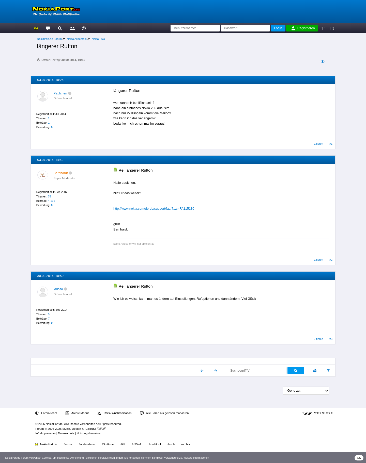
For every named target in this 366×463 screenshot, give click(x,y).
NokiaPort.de (46, 444)
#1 (330, 143)
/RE (122, 444)
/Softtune (108, 444)
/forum (68, 444)
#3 (330, 338)
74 (49, 196)
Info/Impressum (45, 433)
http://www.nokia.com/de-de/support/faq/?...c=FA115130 (153, 208)
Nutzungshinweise (88, 433)
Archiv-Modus (77, 413)
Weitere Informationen (196, 457)
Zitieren (318, 143)
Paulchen (60, 93)
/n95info (137, 444)
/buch (171, 444)
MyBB (66, 428)
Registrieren (303, 28)
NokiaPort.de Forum (49, 38)
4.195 (51, 200)
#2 (330, 259)
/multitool (155, 444)
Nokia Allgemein (77, 38)
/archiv (185, 444)
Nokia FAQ (98, 38)
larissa (58, 289)
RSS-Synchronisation (114, 413)
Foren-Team (46, 413)
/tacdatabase (87, 444)
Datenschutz (66, 433)
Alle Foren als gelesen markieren (164, 413)
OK (359, 457)
